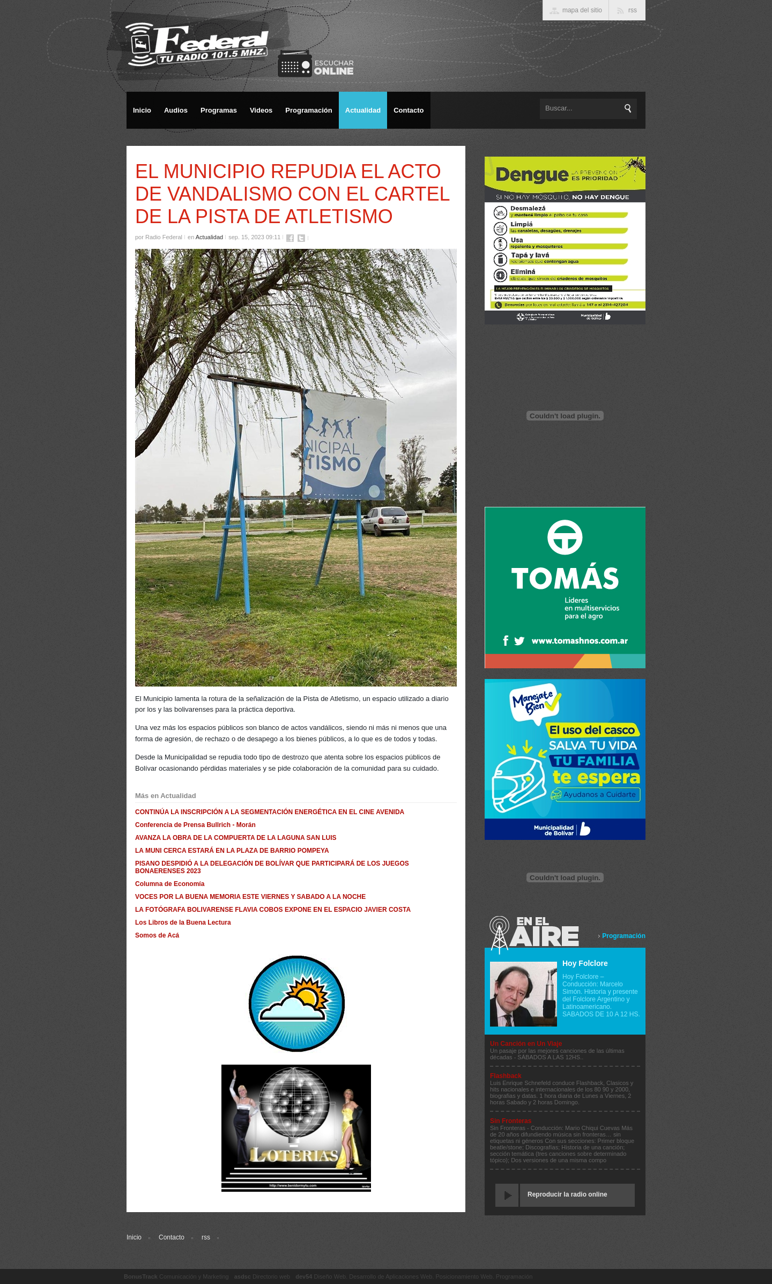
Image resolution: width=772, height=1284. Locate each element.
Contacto (171, 1237)
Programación (623, 936)
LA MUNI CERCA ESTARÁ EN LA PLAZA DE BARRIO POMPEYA (232, 850)
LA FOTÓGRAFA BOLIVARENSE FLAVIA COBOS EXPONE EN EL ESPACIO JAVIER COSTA (273, 909)
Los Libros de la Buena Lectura (183, 922)
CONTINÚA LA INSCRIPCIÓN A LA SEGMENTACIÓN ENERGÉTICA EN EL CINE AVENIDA (269, 812)
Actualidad (209, 237)
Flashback (506, 1076)
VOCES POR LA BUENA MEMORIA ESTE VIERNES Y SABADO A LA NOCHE (250, 897)
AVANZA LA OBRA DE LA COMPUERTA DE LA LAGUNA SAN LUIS (236, 838)
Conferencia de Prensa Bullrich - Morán (195, 825)
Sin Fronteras (510, 1121)
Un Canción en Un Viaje (526, 1043)
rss (206, 1237)
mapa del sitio (582, 10)
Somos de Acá (157, 935)
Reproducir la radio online (567, 1194)
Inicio (134, 1237)
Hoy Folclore (585, 963)
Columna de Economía (169, 884)
